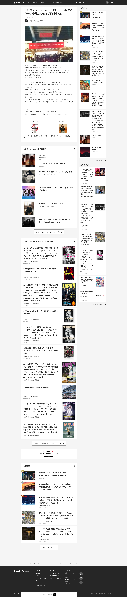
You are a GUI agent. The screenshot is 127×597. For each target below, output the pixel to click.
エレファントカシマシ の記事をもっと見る (47, 232)
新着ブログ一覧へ (98, 304)
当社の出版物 (53, 575)
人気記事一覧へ (99, 161)
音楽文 (52, 571)
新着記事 (35, 2)
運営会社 (52, 593)
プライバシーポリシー (35, 593)
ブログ (66, 2)
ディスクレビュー (40, 585)
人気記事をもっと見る (47, 548)
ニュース (48, 2)
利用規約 (26, 593)
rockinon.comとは (17, 593)
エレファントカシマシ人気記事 (34, 149)
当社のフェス (82, 2)
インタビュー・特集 (57, 2)
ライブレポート (40, 583)
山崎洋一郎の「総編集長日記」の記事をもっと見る (48, 443)
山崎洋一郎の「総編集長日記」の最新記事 (38, 241)
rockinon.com (22, 3)
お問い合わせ (45, 593)
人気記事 (42, 2)
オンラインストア (54, 578)
